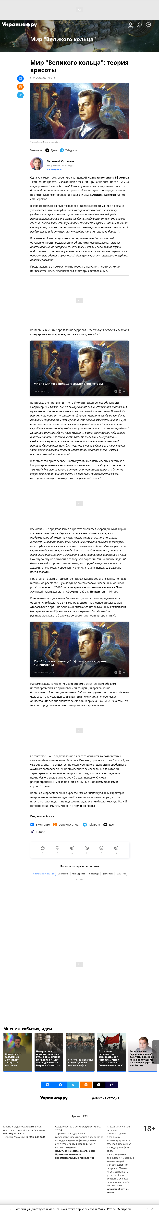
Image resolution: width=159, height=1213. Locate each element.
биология (121, 873)
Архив (76, 1116)
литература (94, 873)
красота (79, 879)
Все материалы (54, 169)
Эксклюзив (63, 873)
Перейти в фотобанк (51, 142)
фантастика (108, 873)
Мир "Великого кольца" (44, 873)
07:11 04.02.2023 (38, 77)
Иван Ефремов (78, 873)
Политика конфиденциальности (75, 1150)
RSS (85, 1116)
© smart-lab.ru (36, 142)
